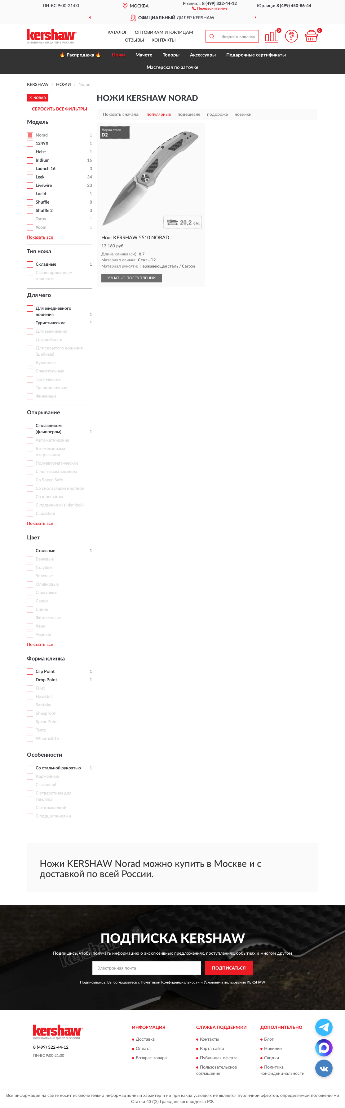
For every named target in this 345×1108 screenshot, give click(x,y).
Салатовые (46, 593)
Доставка (145, 1040)
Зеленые (44, 576)
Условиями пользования (225, 982)
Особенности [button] (44, 755)
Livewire (44, 185)
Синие (42, 609)
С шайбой (45, 513)
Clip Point (45, 671)
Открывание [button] (43, 413)
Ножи (118, 55)
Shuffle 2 (44, 211)
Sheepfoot (45, 713)
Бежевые (45, 559)
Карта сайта (212, 1049)
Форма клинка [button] (46, 659)
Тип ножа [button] (39, 251)
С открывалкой (51, 808)
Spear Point (47, 722)
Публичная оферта (218, 1058)
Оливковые (47, 584)
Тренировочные (51, 388)
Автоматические (52, 440)
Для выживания (51, 331)
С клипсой (46, 785)
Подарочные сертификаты (256, 55)
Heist (41, 152)
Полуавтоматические (57, 463)
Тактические (48, 379)
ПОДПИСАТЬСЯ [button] (229, 968)
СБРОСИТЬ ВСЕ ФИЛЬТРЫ (59, 109)
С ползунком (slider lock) (60, 505)
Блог (269, 1040)
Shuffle (42, 202)
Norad (42, 135)
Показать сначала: (121, 114)
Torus (41, 219)
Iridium (43, 160)
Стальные (45, 551)
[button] (209, 8)
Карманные (47, 776)
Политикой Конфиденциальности (170, 982)
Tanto (41, 730)
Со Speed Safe (49, 480)
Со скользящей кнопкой (60, 488)
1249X (42, 144)
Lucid (41, 194)
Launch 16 (45, 169)
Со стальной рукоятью (58, 768)
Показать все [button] (40, 237)
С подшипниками (53, 816)
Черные (43, 635)
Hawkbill (44, 697)
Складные (46, 264)
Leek (40, 177)
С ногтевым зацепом (56, 472)
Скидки (271, 1058)
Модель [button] (37, 122)
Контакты (164, 40)
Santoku (43, 705)
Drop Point (46, 680)
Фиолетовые (48, 618)
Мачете (143, 55)
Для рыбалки (49, 340)
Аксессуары (203, 55)
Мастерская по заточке (172, 67)
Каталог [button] (117, 32)
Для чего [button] (39, 295)
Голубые (44, 567)
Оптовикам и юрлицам (164, 32)
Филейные (46, 396)
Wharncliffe (47, 738)
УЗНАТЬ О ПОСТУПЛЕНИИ (132, 278)
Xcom (41, 227)
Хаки (41, 626)
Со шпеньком (49, 497)
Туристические (50, 323)
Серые (42, 601)
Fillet (40, 688)
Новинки (273, 1049)
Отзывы (134, 40)
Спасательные (50, 371)
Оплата (143, 1049)
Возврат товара (151, 1058)
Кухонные (45, 363)
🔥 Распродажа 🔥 (80, 55)
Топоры (171, 55)
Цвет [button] (33, 538)
